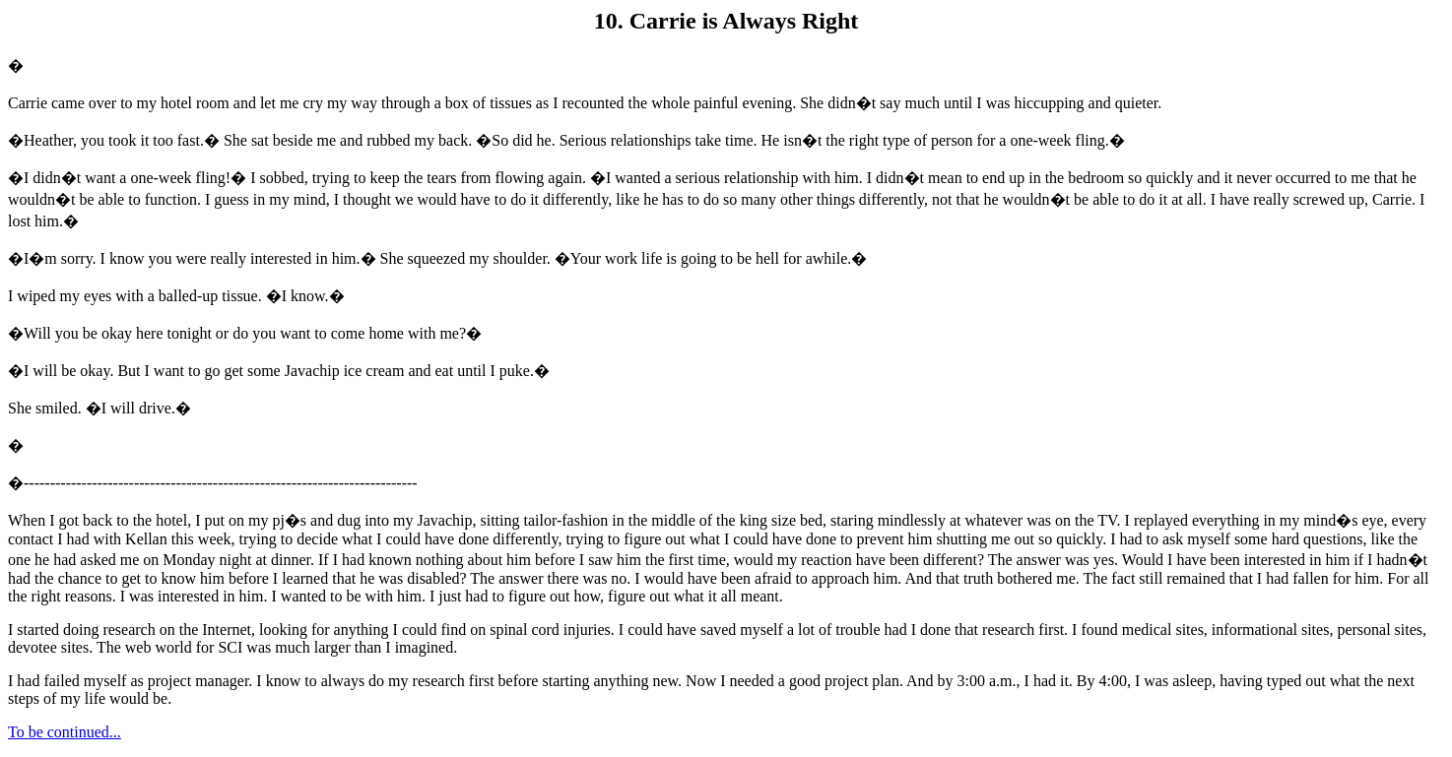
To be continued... (64, 732)
